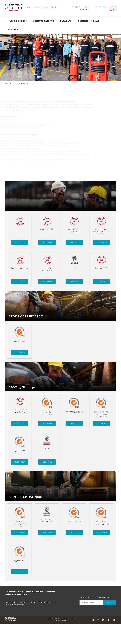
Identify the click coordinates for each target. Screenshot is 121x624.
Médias (85, 7)
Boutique (13, 29)
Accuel (8, 84)
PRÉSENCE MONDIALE (88, 21)
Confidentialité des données (42, 602)
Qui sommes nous (17, 21)
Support (76, 7)
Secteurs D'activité (43, 21)
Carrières (113, 7)
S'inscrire (109, 603)
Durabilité (65, 21)
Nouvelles (84, 9)
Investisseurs (101, 7)
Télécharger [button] (19, 242)
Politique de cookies (14, 605)
